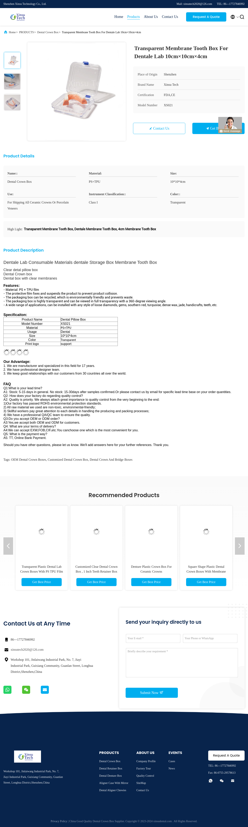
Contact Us (170, 17)
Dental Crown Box (47, 32)
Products (133, 17)
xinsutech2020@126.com (27, 649)
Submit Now (151, 692)
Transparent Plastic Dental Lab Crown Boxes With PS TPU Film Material (41, 571)
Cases (172, 761)
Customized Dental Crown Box (68, 459)
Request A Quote (206, 16)
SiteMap (141, 783)
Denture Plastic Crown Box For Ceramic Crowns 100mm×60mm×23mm (151, 571)
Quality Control (145, 775)
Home (118, 17)
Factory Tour (143, 768)
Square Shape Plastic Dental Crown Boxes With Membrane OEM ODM (206, 571)
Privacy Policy (59, 821)
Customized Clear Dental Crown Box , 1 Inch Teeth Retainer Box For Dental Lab (96, 571)
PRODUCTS (26, 32)
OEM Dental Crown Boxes (28, 459)
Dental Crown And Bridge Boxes (111, 459)
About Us (151, 17)
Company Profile (146, 761)
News (172, 768)
